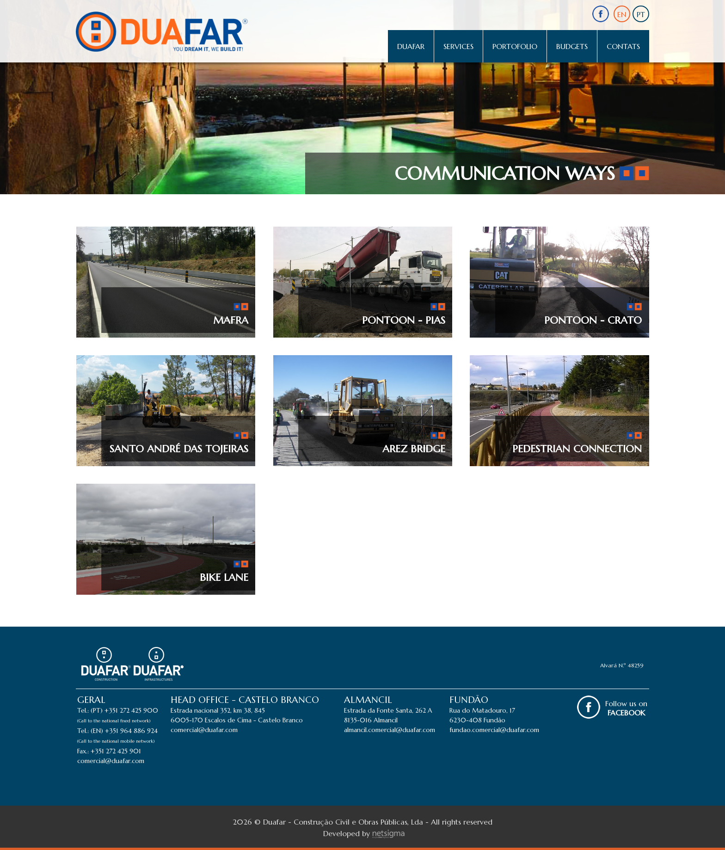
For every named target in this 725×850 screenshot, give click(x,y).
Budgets (572, 46)
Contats (623, 46)
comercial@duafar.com (110, 761)
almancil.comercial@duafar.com (389, 730)
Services (458, 46)
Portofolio (514, 46)
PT (641, 14)
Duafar (410, 46)
